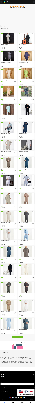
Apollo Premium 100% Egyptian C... (23, 115)
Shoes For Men (28, 362)
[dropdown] (32, 2)
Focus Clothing (20, 363)
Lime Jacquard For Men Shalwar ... (23, 80)
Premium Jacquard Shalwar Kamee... (6, 115)
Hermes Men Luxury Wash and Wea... (24, 222)
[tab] (32, 364)
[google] (33, 387)
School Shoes (15, 363)
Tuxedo (23, 354)
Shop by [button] (17, 374)
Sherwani (2, 357)
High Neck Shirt (9, 358)
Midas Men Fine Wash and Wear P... (23, 311)
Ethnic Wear (31, 361)
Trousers (26, 361)
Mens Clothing (3, 354)
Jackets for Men (3, 358)
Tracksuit (24, 356)
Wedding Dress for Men (30, 356)
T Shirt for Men (6, 356)
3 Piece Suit (19, 354)
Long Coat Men (29, 358)
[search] (30, 2)
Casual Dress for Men (29, 354)
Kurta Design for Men (13, 357)
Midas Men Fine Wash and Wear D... (6, 293)
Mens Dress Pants (21, 361)
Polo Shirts (11, 356)
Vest (21, 356)
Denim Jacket (14, 358)
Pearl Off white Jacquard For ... (5, 80)
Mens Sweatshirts (17, 356)
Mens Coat (24, 358)
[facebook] (26, 387)
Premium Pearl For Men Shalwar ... (6, 44)
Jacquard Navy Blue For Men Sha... (23, 62)
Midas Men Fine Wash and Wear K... (6, 311)
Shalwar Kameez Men (4, 362)
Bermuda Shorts (12, 361)
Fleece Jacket (20, 358)
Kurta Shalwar (7, 357)
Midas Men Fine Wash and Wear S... (6, 329)
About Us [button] (17, 376)
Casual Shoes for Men (4, 363)
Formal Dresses (8, 354)
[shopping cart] (33, 2)
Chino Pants (3, 361)
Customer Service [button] (17, 378)
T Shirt (2, 356)
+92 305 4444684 (30, 369)
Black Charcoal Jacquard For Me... (23, 44)
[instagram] (28, 387)
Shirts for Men (14, 354)
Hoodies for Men (25, 357)
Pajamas (6, 361)
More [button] (32, 363)
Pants (16, 361)
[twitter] (32, 387)
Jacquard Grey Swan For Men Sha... (6, 62)
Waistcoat (23, 362)
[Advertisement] (17, 16)
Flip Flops (10, 363)
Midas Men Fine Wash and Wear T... (23, 329)
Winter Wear (20, 357)
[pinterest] (30, 387)
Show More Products (17, 337)
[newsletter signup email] (14, 384)
